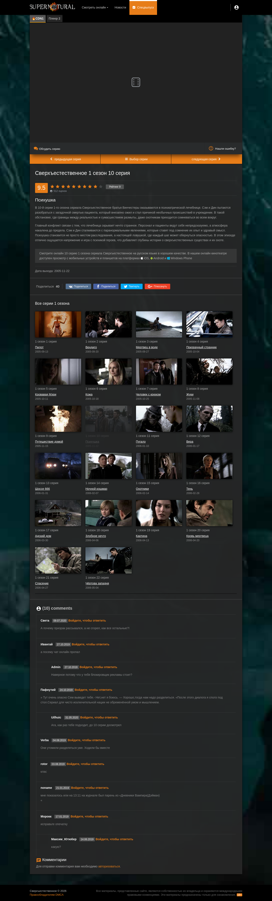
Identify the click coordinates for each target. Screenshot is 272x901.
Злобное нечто (95, 536)
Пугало (141, 441)
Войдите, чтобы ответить (87, 620)
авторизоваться (109, 866)
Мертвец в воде (147, 347)
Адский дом (43, 536)
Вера (189, 441)
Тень (189, 488)
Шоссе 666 (42, 488)
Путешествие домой (49, 441)
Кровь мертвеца (197, 536)
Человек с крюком (148, 394)
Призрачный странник (201, 347)
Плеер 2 (54, 18)
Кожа (88, 394)
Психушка (92, 441)
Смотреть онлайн (94, 7)
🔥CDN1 (38, 18)
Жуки (190, 394)
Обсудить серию (47, 148)
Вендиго (91, 347)
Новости (120, 7)
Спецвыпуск (145, 7)
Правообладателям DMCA (47, 894)
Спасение (42, 583)
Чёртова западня (97, 583)
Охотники (142, 488)
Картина (141, 536)
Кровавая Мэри (45, 394)
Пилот (39, 347)
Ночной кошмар (96, 488)
